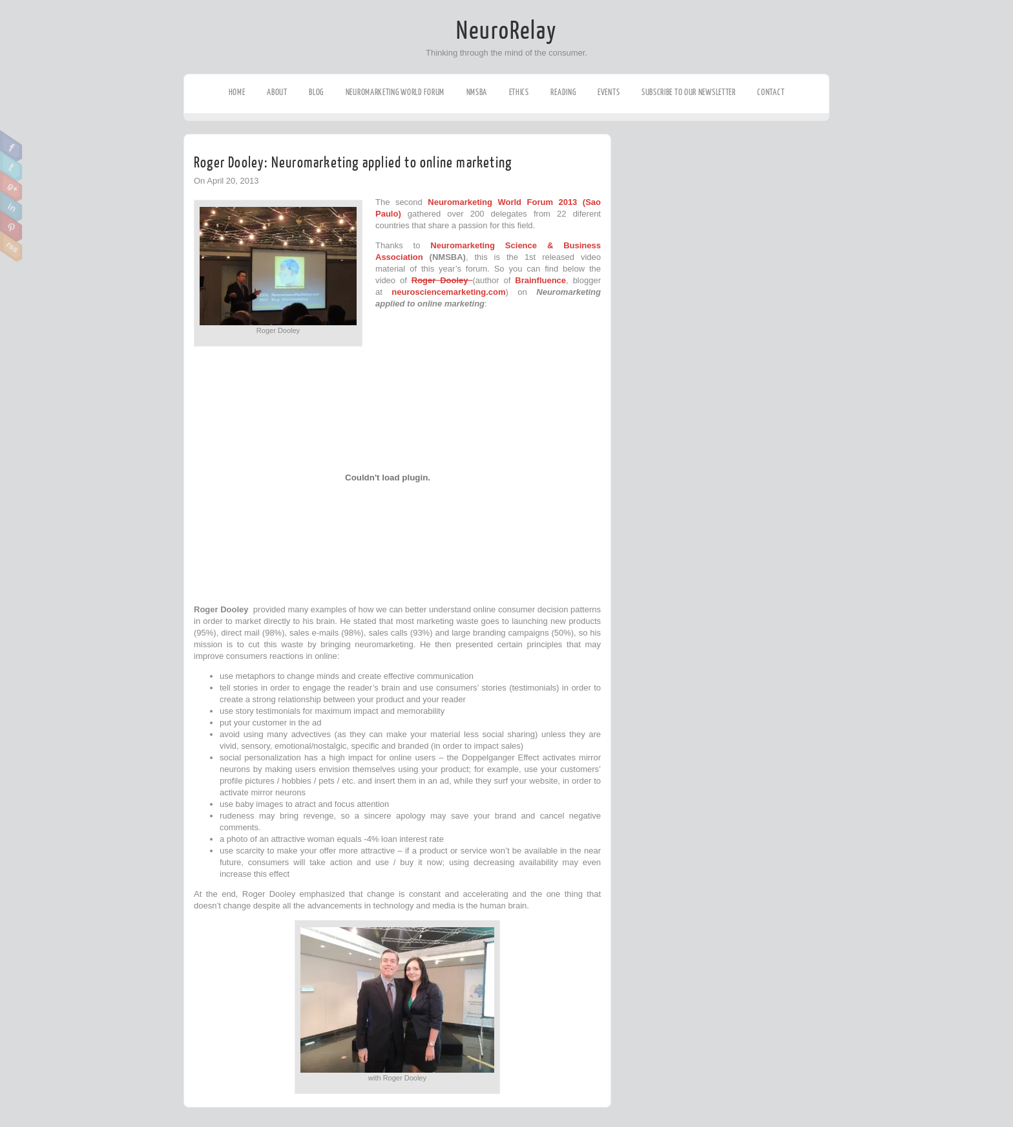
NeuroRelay (506, 31)
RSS (11, 246)
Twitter (11, 166)
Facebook (11, 146)
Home (237, 92)
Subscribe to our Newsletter (689, 92)
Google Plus (11, 186)
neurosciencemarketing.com (448, 292)
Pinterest (11, 226)
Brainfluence (540, 280)
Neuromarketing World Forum (395, 92)
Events (609, 92)
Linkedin (11, 206)
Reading (563, 92)
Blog (316, 92)
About (277, 92)
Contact (770, 92)
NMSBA (477, 92)
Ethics (519, 92)
